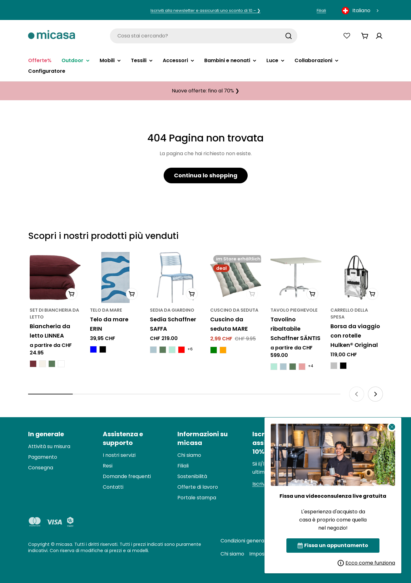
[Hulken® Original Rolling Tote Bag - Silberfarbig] (333, 365)
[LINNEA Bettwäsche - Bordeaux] (33, 363)
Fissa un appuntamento (333, 545)
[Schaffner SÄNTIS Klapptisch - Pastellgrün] (273, 366)
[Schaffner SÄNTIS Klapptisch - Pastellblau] (283, 366)
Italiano (356, 10)
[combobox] (361, 11)
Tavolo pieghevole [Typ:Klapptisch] (294, 310)
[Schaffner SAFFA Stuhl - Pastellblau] (153, 349)
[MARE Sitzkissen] (235, 277)
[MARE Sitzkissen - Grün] (213, 350)
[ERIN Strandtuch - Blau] (93, 349)
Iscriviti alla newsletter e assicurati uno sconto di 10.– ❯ (205, 10)
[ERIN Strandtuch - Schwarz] (102, 349)
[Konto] (379, 36)
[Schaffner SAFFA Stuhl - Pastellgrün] (172, 349)
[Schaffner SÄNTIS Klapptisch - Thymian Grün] (292, 366)
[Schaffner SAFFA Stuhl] (175, 277)
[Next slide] (375, 394)
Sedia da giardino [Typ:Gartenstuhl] (172, 310)
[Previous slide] (356, 394)
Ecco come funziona (366, 562)
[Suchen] (288, 35)
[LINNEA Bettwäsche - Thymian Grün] (51, 363)
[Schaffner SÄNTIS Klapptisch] (295, 277)
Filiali (321, 10)
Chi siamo (232, 553)
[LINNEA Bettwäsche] (55, 277)
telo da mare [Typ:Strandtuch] (106, 310)
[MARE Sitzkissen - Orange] (223, 350)
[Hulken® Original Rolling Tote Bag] (355, 277)
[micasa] (51, 35)
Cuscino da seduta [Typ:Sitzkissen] (234, 310)
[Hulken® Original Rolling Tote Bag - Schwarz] (343, 365)
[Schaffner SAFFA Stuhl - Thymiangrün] (162, 349)
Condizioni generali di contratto (258, 540)
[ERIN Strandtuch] (115, 277)
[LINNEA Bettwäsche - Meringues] (42, 363)
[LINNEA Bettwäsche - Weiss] (61, 363)
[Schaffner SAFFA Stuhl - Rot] (181, 349)
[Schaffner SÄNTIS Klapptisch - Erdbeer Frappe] (302, 366)
